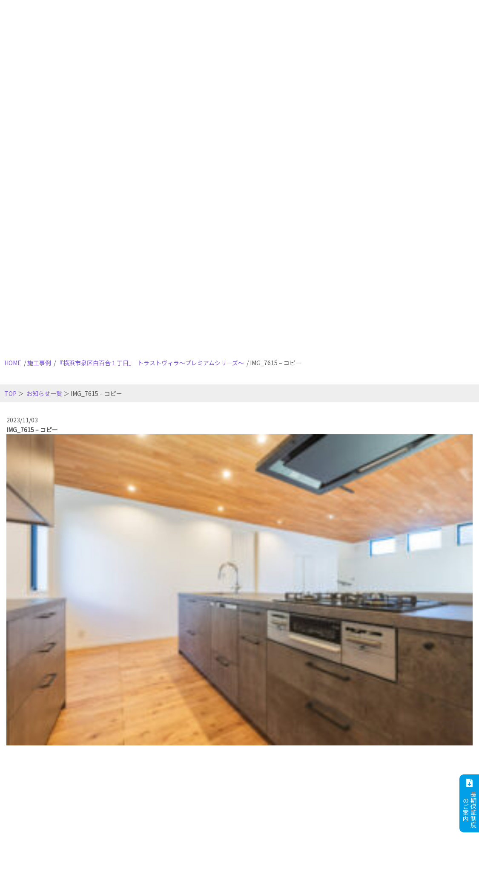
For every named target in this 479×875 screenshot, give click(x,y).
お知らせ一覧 (44, 393)
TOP (10, 393)
